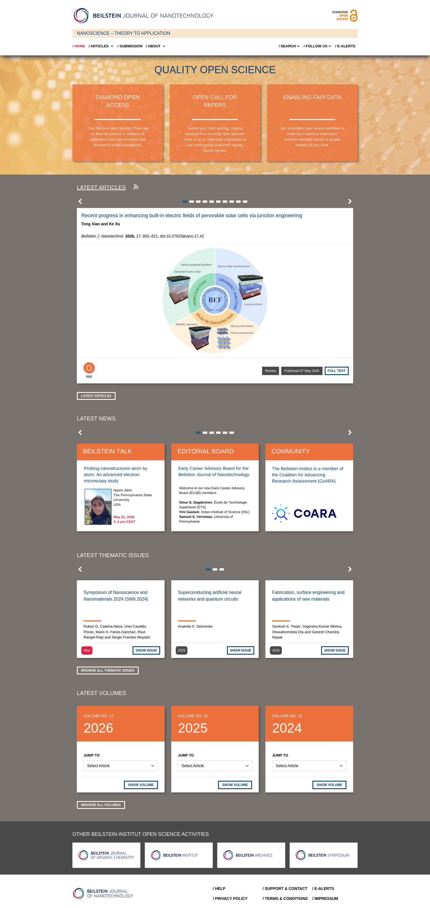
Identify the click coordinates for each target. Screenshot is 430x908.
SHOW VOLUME (141, 785)
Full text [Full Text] (337, 371)
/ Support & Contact (285, 888)
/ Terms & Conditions (285, 898)
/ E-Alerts (345, 46)
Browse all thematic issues (108, 670)
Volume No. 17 (98, 716)
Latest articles (101, 187)
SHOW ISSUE (146, 650)
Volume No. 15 (287, 716)
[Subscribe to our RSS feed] (136, 187)
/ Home (78, 46)
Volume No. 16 (193, 716)
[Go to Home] (104, 893)
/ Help (219, 888)
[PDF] (89, 367)
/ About (156, 46)
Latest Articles (96, 396)
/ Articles (101, 46)
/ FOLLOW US (318, 46)
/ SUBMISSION (130, 46)
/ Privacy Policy (230, 898)
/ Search (289, 46)
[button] (80, 203)
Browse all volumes (101, 805)
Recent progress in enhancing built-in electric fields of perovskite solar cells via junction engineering (191, 215)
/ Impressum (325, 898)
